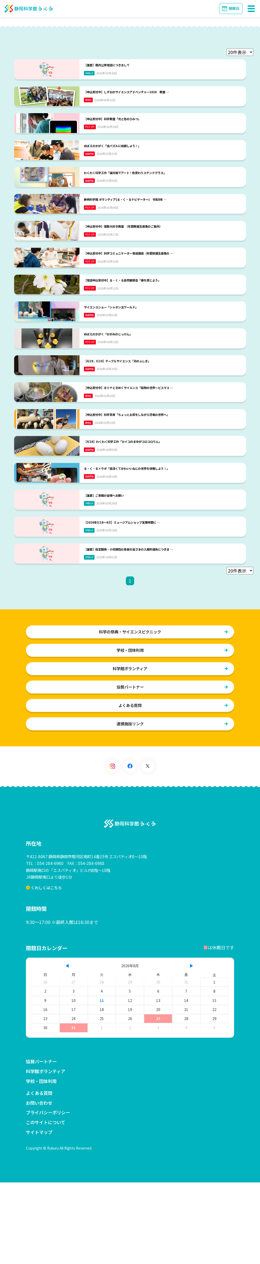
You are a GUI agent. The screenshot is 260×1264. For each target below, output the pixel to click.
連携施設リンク (130, 805)
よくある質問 (130, 786)
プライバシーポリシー (48, 1194)
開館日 (234, 8)
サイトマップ (39, 1213)
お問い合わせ (39, 1184)
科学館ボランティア (130, 749)
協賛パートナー (130, 768)
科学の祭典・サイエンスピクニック (130, 713)
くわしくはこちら (44, 969)
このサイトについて (45, 1204)
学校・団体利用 (130, 731)
